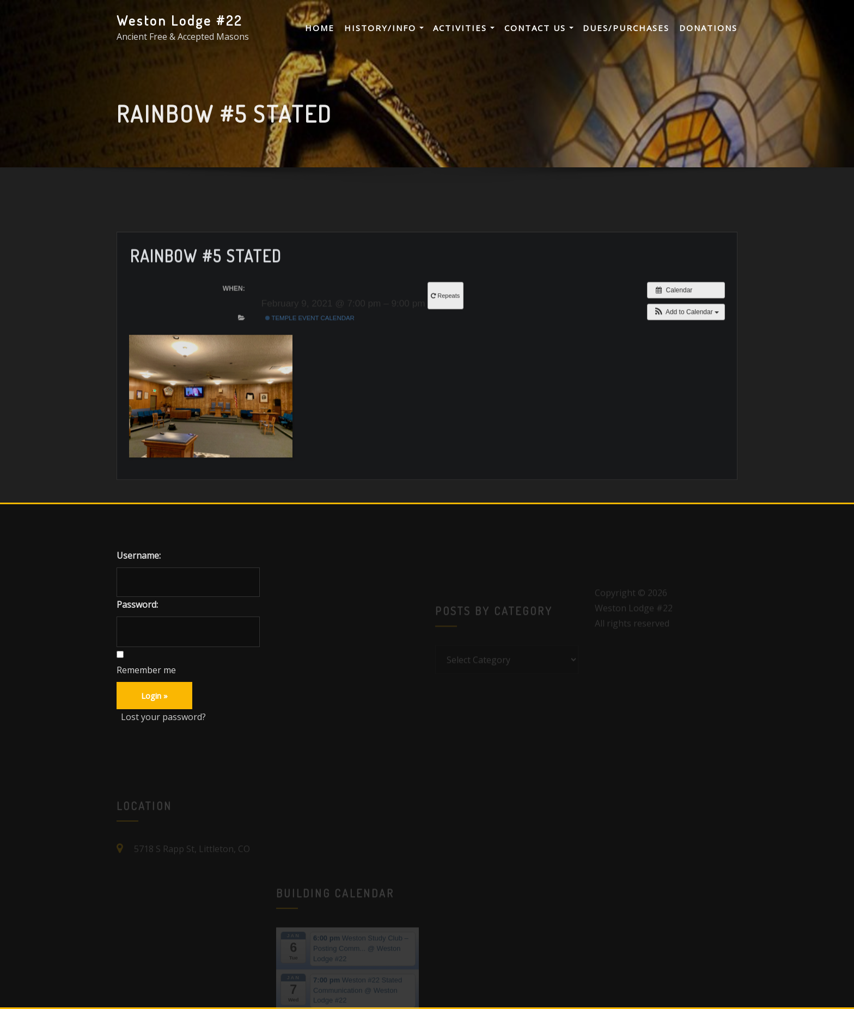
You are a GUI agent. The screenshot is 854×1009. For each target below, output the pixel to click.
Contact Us (539, 27)
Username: (139, 555)
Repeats (446, 332)
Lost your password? (163, 717)
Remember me (146, 670)
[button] (686, 349)
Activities (464, 27)
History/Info (384, 27)
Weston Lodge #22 (179, 20)
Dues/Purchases (626, 27)
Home (319, 27)
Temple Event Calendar (310, 355)
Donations (708, 27)
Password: (137, 605)
